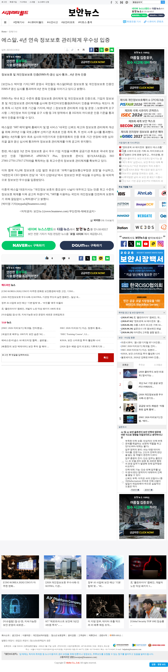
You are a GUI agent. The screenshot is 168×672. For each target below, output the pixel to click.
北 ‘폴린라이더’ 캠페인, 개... (141, 317)
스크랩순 (158, 365)
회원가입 (13, 2)
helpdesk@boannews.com (131, 649)
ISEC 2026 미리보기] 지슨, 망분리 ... (139, 350)
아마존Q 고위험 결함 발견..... (141, 332)
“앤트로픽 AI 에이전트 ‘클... (141, 321)
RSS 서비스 (116, 635)
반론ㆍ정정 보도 (159, 664)
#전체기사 (19, 22)
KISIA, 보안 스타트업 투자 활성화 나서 (80, 340)
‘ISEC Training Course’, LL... (74, 334)
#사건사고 (52, 22)
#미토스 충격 (85, 22)
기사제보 (23, 2)
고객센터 (82, 635)
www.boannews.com (56, 211)
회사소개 (5, 635)
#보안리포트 (68, 22)
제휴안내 (93, 635)
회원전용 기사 (134, 21)
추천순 (142, 365)
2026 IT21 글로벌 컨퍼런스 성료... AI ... (141, 173)
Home (4, 32)
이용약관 (26, 635)
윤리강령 (72, 635)
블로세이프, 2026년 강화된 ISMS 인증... (140, 357)
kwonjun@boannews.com (85, 657)
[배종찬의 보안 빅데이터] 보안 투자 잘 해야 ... (25, 346)
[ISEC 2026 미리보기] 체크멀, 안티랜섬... (23, 328)
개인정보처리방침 (40, 635)
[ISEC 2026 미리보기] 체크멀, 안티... (139, 346)
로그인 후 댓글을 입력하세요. (50, 357)
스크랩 (32, 2)
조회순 (125, 365)
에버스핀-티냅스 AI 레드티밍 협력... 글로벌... (25, 340)
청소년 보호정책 (58, 635)
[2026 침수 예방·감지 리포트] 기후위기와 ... (82, 346)
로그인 (4, 2)
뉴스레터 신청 (43, 2)
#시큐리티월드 (36, 22)
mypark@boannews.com (31, 203)
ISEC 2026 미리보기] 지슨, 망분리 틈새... (81, 328)
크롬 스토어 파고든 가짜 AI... (141, 325)
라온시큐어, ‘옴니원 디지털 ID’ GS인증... (141, 342)
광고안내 (16, 635)
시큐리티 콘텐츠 (155, 21)
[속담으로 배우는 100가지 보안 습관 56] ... (23, 334)
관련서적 (103, 635)
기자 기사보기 (102, 220)
